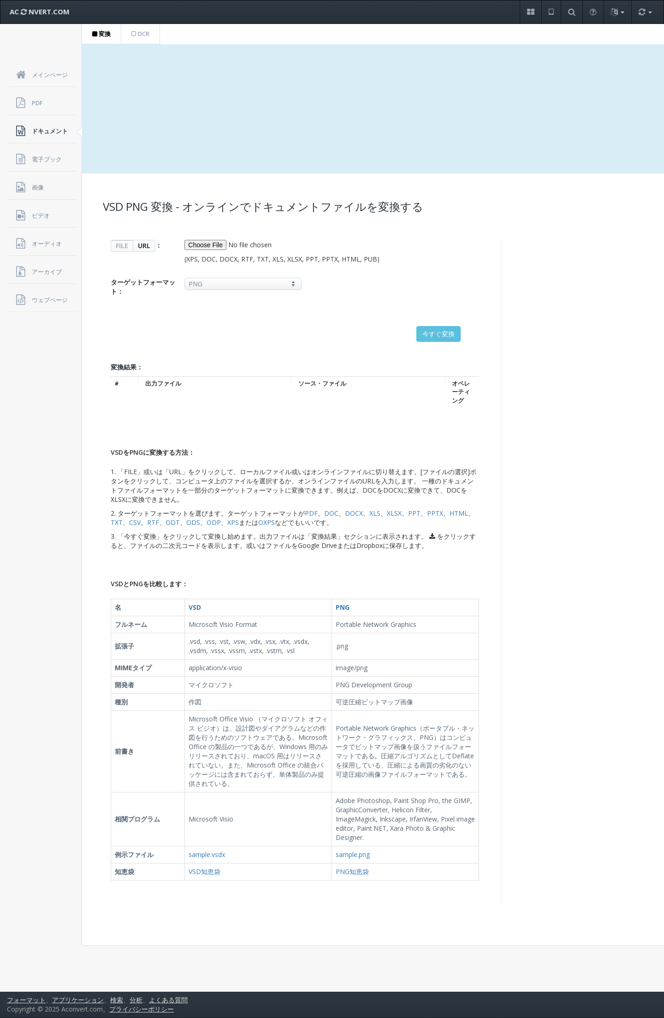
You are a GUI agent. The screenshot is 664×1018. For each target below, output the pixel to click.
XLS (374, 513)
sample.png (353, 854)
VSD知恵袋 (204, 871)
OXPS (266, 522)
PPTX (435, 513)
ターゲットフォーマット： (143, 287)
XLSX (394, 513)
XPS (233, 522)
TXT (117, 522)
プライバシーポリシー (141, 1009)
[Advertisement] (373, 108)
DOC (331, 513)
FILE (122, 245)
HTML (459, 513)
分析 (136, 999)
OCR (140, 34)
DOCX (354, 513)
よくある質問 (168, 999)
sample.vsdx (207, 854)
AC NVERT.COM (40, 11)
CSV (135, 522)
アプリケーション (78, 999)
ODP (214, 522)
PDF (311, 513)
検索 (116, 999)
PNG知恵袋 (352, 871)
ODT (173, 522)
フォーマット (26, 999)
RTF (153, 522)
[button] (530, 12)
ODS (193, 522)
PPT (414, 513)
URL (144, 245)
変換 (101, 34)
